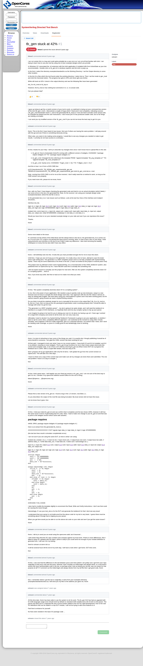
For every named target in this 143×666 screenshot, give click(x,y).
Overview (26, 33)
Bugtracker (56, 33)
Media (9, 44)
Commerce (10, 48)
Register (11, 28)
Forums (9, 38)
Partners (10, 50)
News (35, 33)
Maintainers (10, 52)
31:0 (47, 206)
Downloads (45, 33)
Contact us (10, 54)
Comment (103, 642)
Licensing (10, 46)
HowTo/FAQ (11, 42)
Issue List (28, 38)
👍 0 (31, 97)
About (9, 40)
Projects (10, 35)
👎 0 (37, 97)
